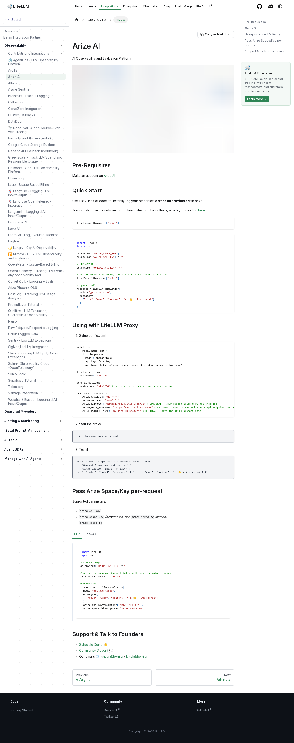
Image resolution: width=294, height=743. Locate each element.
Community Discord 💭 (96, 650)
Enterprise (130, 6)
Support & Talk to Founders (264, 51)
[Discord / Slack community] (271, 6)
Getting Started (21, 710)
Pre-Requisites (255, 22)
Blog (167, 6)
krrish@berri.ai (136, 656)
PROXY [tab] (91, 534)
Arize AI (109, 176)
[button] (36, 53)
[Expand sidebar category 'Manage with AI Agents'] (61, 458)
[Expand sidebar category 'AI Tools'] (61, 440)
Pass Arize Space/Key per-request (264, 43)
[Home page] (76, 19)
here (201, 210)
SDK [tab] (77, 534)
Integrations (109, 6)
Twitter (111, 716)
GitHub (204, 710)
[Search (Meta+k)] (34, 20)
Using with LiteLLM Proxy (262, 34)
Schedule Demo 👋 (93, 644)
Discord (112, 710)
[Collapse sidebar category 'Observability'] (61, 45)
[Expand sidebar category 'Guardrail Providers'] (61, 411)
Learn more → (256, 99)
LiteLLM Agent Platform (193, 6)
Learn (92, 6)
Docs (78, 6)
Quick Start (253, 28)
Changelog (151, 6)
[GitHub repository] (260, 6)
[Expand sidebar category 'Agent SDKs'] (61, 449)
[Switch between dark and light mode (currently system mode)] (280, 6)
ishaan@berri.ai (112, 656)
